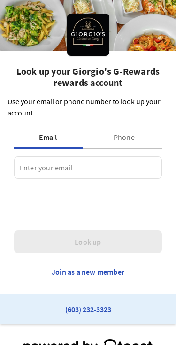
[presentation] (85, 204)
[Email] (88, 167)
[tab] (50, 137)
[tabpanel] (88, 167)
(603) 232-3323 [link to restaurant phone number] (88, 309)
